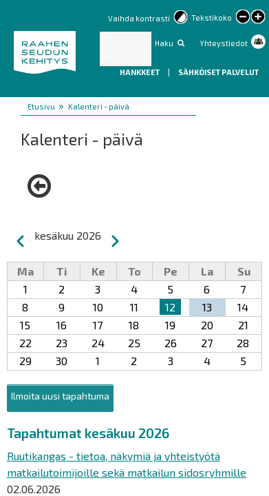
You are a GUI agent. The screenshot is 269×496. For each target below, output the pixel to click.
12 (170, 306)
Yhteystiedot (224, 43)
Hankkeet (140, 72)
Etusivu (41, 106)
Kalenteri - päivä (98, 106)
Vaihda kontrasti (139, 18)
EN (105, 56)
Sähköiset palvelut (218, 72)
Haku (164, 43)
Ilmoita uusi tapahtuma (60, 396)
